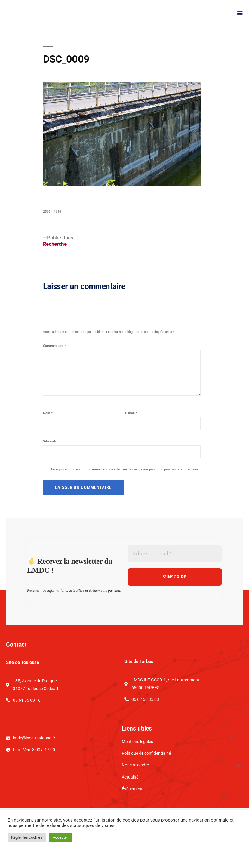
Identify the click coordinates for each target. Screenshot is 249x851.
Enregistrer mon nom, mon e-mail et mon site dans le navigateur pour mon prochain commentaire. (125, 488)
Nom (48, 431)
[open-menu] (240, 22)
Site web (49, 460)
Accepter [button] (60, 837)
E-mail (131, 431)
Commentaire (54, 364)
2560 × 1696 (52, 230)
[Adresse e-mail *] (175, 572)
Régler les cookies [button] (26, 837)
